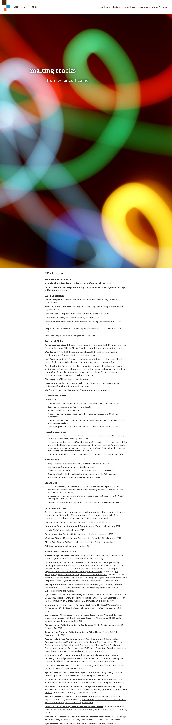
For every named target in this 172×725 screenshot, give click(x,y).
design (116, 7)
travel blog (128, 7)
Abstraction (50, 625)
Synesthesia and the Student (59, 595)
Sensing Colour (52, 585)
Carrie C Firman (26, 7)
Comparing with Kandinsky (94, 675)
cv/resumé (143, 7)
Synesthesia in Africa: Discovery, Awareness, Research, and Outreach (79, 615)
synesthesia (103, 7)
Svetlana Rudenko (93, 568)
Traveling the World (54, 632)
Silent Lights (62, 580)
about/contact (160, 7)
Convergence (51, 605)
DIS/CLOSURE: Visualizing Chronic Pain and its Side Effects (74, 706)
